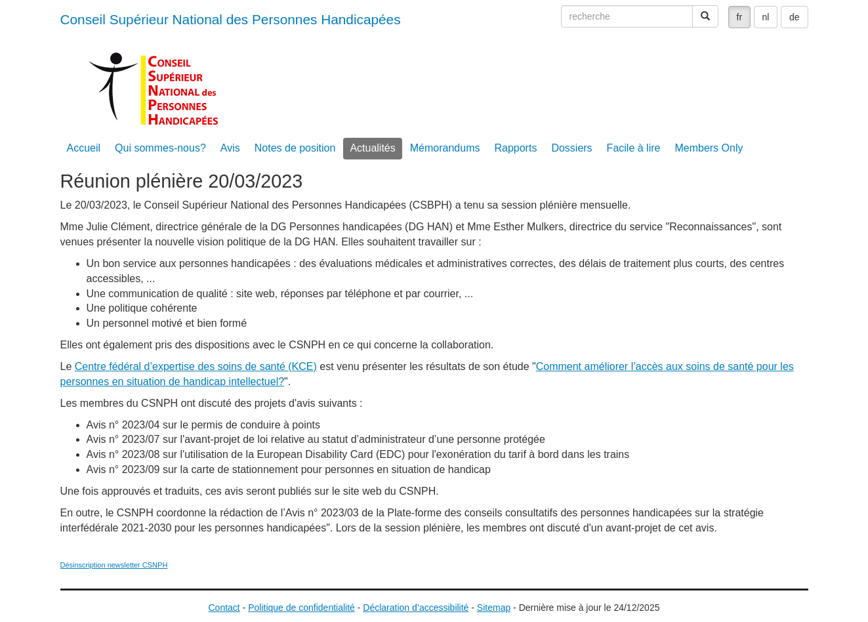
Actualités (372, 148)
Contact (224, 607)
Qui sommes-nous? (160, 148)
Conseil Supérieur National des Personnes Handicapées (230, 19)
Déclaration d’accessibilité (415, 607)
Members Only (708, 148)
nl (766, 17)
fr (740, 17)
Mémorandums (445, 148)
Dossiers (571, 148)
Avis (230, 148)
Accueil (84, 148)
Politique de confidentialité (301, 607)
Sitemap (493, 607)
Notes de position (295, 148)
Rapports (515, 148)
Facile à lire (634, 148)
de (794, 17)
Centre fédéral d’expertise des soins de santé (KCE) (196, 366)
